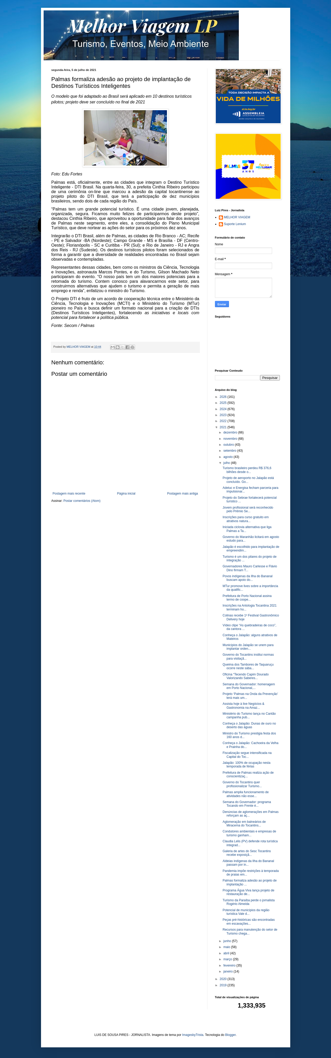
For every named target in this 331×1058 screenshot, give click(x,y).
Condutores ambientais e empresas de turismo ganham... (249, 833)
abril (226, 953)
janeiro (228, 971)
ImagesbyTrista (193, 1035)
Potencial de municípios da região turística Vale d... (245, 912)
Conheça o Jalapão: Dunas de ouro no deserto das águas (249, 725)
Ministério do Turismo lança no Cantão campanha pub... (249, 715)
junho (227, 941)
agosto (228, 457)
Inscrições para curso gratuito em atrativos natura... (245, 519)
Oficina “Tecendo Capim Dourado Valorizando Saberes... (245, 676)
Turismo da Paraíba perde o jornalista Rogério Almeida (248, 902)
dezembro (230, 432)
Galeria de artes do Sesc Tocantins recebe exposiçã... (246, 853)
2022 (223, 421)
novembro (230, 439)
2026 (223, 397)
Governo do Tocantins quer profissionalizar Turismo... (242, 784)
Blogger (230, 1035)
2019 (223, 985)
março (228, 959)
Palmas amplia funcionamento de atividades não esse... (245, 794)
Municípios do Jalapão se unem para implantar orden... (247, 646)
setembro (230, 450)
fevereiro (229, 965)
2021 (223, 427)
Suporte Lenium (235, 224)
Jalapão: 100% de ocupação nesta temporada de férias (246, 764)
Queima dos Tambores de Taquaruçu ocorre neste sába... (247, 666)
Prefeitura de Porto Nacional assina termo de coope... (247, 597)
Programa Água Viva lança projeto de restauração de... (248, 892)
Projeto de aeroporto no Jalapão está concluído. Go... (248, 479)
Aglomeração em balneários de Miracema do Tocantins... (244, 823)
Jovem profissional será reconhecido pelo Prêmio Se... (247, 509)
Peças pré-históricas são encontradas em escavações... (248, 921)
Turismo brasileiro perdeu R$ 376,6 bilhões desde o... (246, 470)
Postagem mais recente (69, 493)
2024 (223, 409)
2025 (223, 403)
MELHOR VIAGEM (237, 217)
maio (227, 947)
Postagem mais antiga (182, 493)
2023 (223, 415)
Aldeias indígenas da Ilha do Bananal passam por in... (248, 862)
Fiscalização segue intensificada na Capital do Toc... (247, 754)
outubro (229, 444)
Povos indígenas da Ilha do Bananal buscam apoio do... (247, 578)
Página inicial (126, 493)
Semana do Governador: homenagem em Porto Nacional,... (248, 686)
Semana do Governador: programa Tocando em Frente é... (246, 803)
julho (227, 463)
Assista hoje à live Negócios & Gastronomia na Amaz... (243, 705)
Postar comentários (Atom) (81, 501)
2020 (223, 979)
